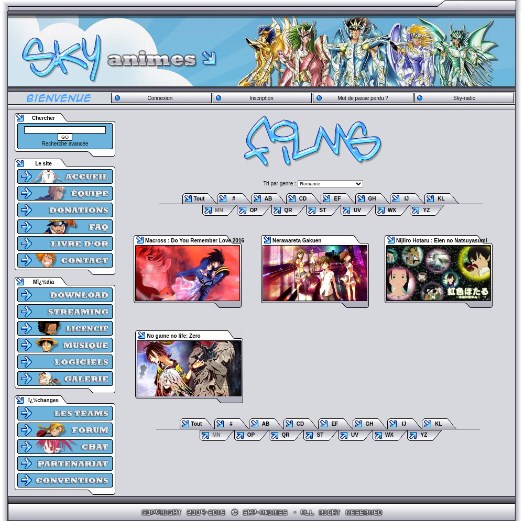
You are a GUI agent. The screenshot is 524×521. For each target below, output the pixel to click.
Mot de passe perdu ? (362, 98)
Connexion (159, 98)
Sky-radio (464, 98)
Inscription (261, 98)
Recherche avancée (65, 144)
